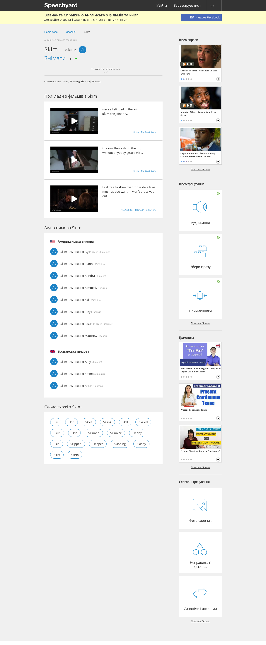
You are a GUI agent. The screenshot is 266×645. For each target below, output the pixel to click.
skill (125, 422)
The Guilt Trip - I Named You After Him (138, 210)
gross (145, 192)
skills (57, 433)
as (153, 187)
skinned (94, 433)
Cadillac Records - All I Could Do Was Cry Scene (198, 72)
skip (56, 444)
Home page (51, 31)
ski (56, 422)
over (130, 187)
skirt (57, 455)
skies (89, 422)
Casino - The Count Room (144, 132)
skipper (98, 444)
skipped (76, 444)
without (107, 153)
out (104, 196)
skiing (108, 422)
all (111, 109)
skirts (75, 455)
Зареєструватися (187, 6)
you (117, 192)
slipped (119, 109)
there (132, 109)
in (126, 109)
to (137, 109)
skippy (141, 444)
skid (71, 422)
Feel (105, 187)
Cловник (71, 31)
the (112, 114)
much (106, 192)
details (146, 187)
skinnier (116, 433)
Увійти (161, 6)
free (111, 187)
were (105, 109)
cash (122, 148)
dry (125, 114)
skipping (120, 444)
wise (139, 153)
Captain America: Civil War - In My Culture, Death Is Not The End (197, 155)
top (139, 148)
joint (119, 114)
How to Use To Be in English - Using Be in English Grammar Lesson (200, 370)
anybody (120, 153)
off (128, 148)
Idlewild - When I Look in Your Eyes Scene (198, 113)
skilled (143, 422)
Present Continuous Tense (193, 409)
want (124, 192)
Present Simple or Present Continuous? (200, 451)
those (137, 187)
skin (74, 433)
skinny (137, 433)
